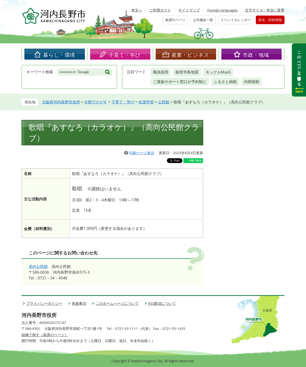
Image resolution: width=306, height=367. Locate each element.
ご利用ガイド (160, 10)
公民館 (163, 102)
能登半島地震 (186, 72)
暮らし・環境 (59, 54)
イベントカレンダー (236, 19)
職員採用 (160, 72)
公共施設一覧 (203, 19)
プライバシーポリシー (44, 303)
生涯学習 (146, 102)
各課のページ (175, 19)
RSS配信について (162, 303)
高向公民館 (38, 266)
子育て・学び (125, 54)
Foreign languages (222, 10)
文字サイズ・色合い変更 (264, 10)
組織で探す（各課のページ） (45, 334)
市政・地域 (256, 54)
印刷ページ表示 (141, 152)
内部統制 (251, 81)
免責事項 (79, 303)
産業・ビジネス (190, 54)
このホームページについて (117, 303)
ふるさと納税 (225, 81)
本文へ (136, 10)
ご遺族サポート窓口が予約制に (180, 81)
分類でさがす (95, 102)
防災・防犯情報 (270, 19)
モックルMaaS (218, 72)
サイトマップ (189, 10)
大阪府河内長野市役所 (61, 102)
